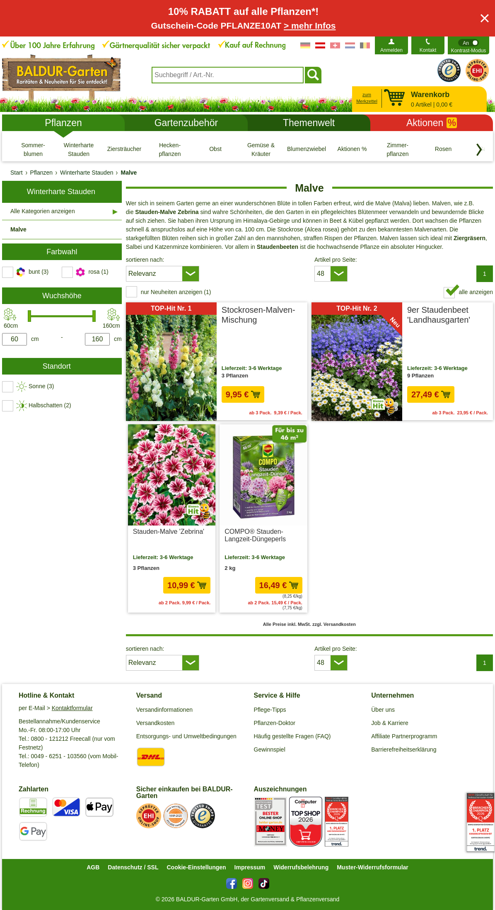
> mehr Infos (310, 25)
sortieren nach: (145, 259)
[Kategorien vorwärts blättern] (479, 149)
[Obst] (215, 149)
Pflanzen (63, 122)
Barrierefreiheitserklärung (403, 749)
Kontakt (428, 50)
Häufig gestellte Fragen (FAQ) (292, 736)
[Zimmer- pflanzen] (397, 149)
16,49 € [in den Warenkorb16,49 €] (278, 585)
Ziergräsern (469, 238)
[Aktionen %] (352, 149)
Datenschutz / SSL (133, 867)
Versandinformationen (164, 709)
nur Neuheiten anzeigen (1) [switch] (176, 292)
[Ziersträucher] (124, 149)
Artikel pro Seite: (335, 259)
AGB (93, 867)
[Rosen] (443, 149)
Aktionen (431, 122)
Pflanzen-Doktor (274, 723)
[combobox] (228, 75)
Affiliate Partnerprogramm (404, 736)
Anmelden (391, 50)
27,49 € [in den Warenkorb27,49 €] (430, 394)
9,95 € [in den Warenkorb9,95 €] (243, 394)
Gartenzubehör (186, 122)
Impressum (250, 867)
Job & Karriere (389, 723)
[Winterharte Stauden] (78, 149)
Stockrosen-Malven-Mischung (258, 314)
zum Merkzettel (366, 98)
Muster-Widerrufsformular (372, 867)
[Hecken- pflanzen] (170, 149)
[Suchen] (313, 75)
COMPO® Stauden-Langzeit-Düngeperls (255, 535)
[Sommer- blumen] (33, 149)
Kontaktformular (72, 708)
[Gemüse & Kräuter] (261, 149)
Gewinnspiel (269, 749)
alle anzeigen (476, 292)
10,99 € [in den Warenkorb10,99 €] (186, 585)
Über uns (383, 709)
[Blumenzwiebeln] (306, 149)
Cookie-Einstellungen (196, 867)
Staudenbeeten (277, 246)
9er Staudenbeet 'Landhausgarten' (438, 314)
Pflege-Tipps (270, 709)
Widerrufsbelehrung (300, 867)
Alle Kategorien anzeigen (42, 211)
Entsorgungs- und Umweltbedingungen (186, 736)
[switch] (468, 45)
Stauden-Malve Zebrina (166, 212)
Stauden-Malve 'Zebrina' (168, 531)
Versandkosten (155, 723)
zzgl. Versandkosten (334, 624)
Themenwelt (309, 122)
